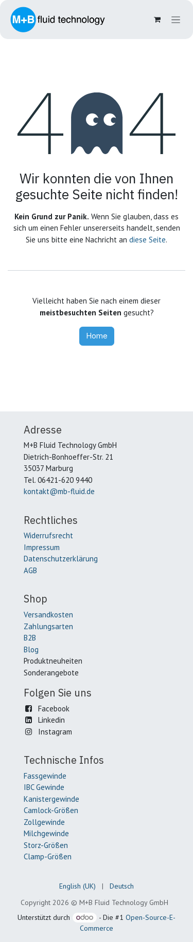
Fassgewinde (45, 776)
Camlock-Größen (51, 810)
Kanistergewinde (51, 799)
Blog (31, 649)
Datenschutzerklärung (61, 558)
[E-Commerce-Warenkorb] (157, 19)
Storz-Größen (46, 845)
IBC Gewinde (44, 787)
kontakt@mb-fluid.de (59, 491)
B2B (30, 638)
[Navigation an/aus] (175, 20)
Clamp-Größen (48, 856)
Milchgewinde (46, 833)
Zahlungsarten (48, 626)
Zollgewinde (44, 822)
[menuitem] (77, 886)
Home (97, 336)
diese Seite (147, 239)
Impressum (42, 547)
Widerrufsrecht (48, 535)
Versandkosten (48, 614)
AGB (30, 570)
